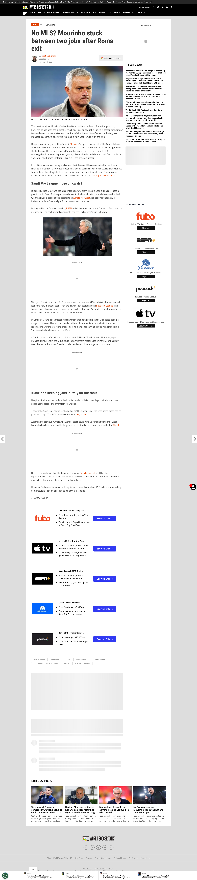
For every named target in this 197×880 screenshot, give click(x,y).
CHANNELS (129, 12)
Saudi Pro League (104, 305)
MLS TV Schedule (73, 2)
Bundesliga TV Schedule (143, 2)
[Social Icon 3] (105, 847)
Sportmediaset (88, 473)
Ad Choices (133, 858)
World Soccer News (82, 663)
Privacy (89, 858)
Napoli (116, 425)
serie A (66, 663)
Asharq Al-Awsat (81, 197)
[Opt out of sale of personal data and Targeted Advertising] (5, 875)
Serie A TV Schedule (125, 2)
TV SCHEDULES (88, 12)
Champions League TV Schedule (52, 2)
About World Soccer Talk (57, 858)
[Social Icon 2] (98, 847)
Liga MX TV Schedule (89, 2)
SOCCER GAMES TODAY (48, 12)
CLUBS (103, 12)
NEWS (32, 12)
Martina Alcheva (49, 55)
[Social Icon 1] (92, 847)
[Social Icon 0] (86, 847)
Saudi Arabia (81, 659)
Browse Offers (105, 518)
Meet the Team (76, 858)
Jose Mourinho (39, 659)
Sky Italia (81, 414)
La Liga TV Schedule (107, 2)
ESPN (69, 208)
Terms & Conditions (103, 858)
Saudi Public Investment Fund (46, 663)
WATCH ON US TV (70, 12)
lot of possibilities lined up (105, 175)
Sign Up (145, 228)
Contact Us (145, 858)
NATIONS (115, 12)
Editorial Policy (120, 858)
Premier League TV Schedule (27, 2)
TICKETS (141, 12)
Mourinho (74, 144)
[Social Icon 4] (111, 847)
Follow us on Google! (112, 58)
